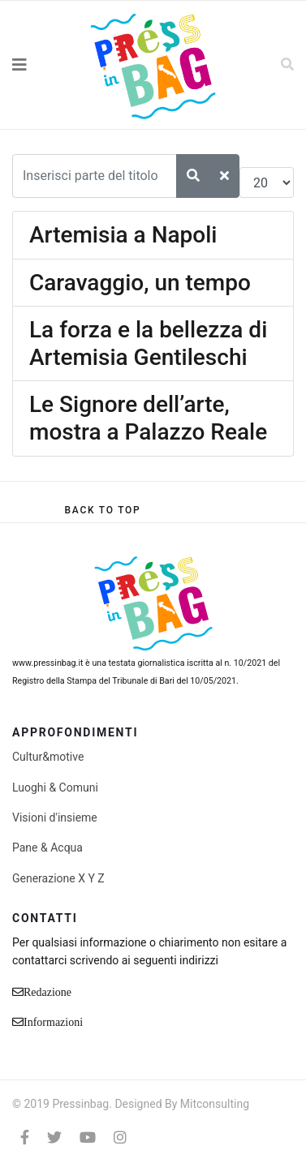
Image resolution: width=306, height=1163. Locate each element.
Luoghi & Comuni (55, 787)
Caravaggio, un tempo (140, 282)
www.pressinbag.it (47, 663)
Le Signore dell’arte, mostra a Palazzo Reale (148, 418)
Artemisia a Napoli (123, 234)
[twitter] (54, 1137)
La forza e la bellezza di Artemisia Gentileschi (148, 343)
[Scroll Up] (102, 510)
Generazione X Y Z (58, 878)
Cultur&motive (48, 756)
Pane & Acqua (47, 847)
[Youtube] (88, 1137)
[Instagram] (120, 1137)
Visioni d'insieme (54, 817)
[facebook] (24, 1137)
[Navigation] (38, 64)
